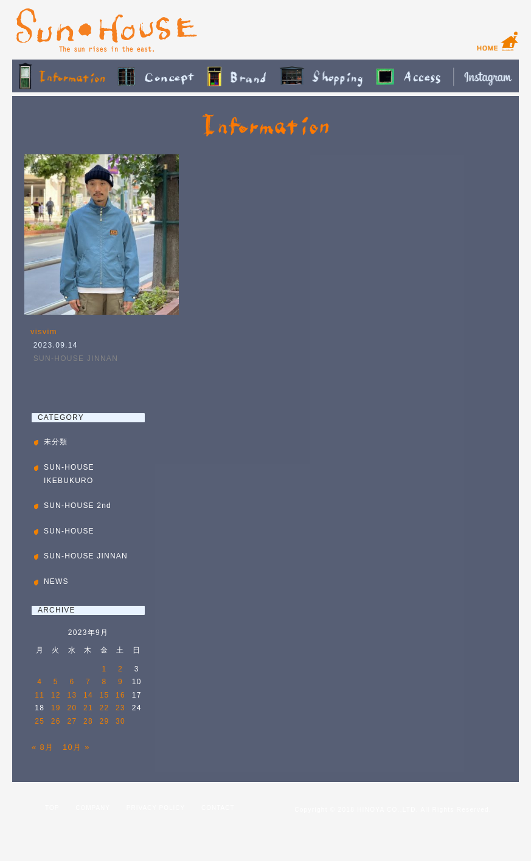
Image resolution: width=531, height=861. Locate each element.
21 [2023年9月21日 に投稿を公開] (88, 708)
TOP (52, 807)
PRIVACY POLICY (156, 807)
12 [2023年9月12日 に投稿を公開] (56, 695)
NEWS (56, 581)
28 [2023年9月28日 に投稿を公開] (88, 721)
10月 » (76, 747)
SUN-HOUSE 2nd (77, 505)
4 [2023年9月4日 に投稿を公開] (39, 681)
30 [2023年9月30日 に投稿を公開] (120, 721)
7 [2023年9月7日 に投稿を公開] (88, 681)
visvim (43, 331)
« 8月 (43, 747)
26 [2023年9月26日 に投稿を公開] (56, 721)
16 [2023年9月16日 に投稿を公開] (120, 695)
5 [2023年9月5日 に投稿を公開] (56, 681)
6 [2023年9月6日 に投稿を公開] (71, 681)
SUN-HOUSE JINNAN (75, 358)
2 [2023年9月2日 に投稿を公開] (120, 669)
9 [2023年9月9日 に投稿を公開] (120, 681)
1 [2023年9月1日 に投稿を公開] (104, 669)
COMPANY (92, 807)
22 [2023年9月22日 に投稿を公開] (104, 708)
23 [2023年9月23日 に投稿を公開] (120, 708)
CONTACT (218, 807)
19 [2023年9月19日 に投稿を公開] (56, 708)
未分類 (56, 441)
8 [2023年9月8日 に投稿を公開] (104, 681)
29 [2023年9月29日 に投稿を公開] (104, 721)
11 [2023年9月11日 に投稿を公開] (39, 695)
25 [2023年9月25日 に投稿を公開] (39, 721)
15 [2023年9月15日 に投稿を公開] (104, 695)
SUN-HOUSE (69, 531)
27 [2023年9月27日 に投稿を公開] (72, 721)
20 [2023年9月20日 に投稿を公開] (72, 708)
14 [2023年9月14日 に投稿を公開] (88, 695)
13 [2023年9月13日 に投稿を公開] (72, 695)
